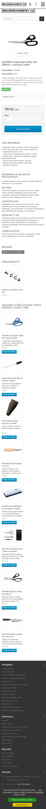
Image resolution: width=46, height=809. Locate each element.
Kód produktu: (7, 70)
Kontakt (5, 720)
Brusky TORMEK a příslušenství (14, 675)
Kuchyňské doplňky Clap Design (14, 685)
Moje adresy (6, 760)
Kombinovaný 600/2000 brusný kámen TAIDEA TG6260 (11, 508)
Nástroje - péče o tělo (10, 701)
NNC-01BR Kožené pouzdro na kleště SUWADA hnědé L (10, 423)
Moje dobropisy (8, 756)
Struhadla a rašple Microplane (13, 710)
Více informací (40, 791)
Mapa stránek (7, 743)
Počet (6, 115)
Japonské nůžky (8, 694)
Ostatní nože (6, 704)
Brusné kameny (8, 668)
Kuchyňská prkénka (9, 688)
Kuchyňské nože (8, 681)
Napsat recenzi (8, 97)
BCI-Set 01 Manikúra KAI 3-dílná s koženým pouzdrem (12, 551)
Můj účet (6, 749)
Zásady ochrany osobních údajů (14, 737)
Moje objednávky (8, 753)
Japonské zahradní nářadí (11, 698)
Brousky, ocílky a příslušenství (13, 678)
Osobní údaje (7, 763)
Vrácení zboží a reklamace (11, 730)
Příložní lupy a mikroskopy (12, 707)
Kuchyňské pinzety (9, 691)
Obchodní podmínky (9, 733)
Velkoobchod (7, 740)
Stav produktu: (7, 74)
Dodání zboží (7, 724)
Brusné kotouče (8, 672)
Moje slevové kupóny (10, 766)
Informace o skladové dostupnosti (15, 727)
